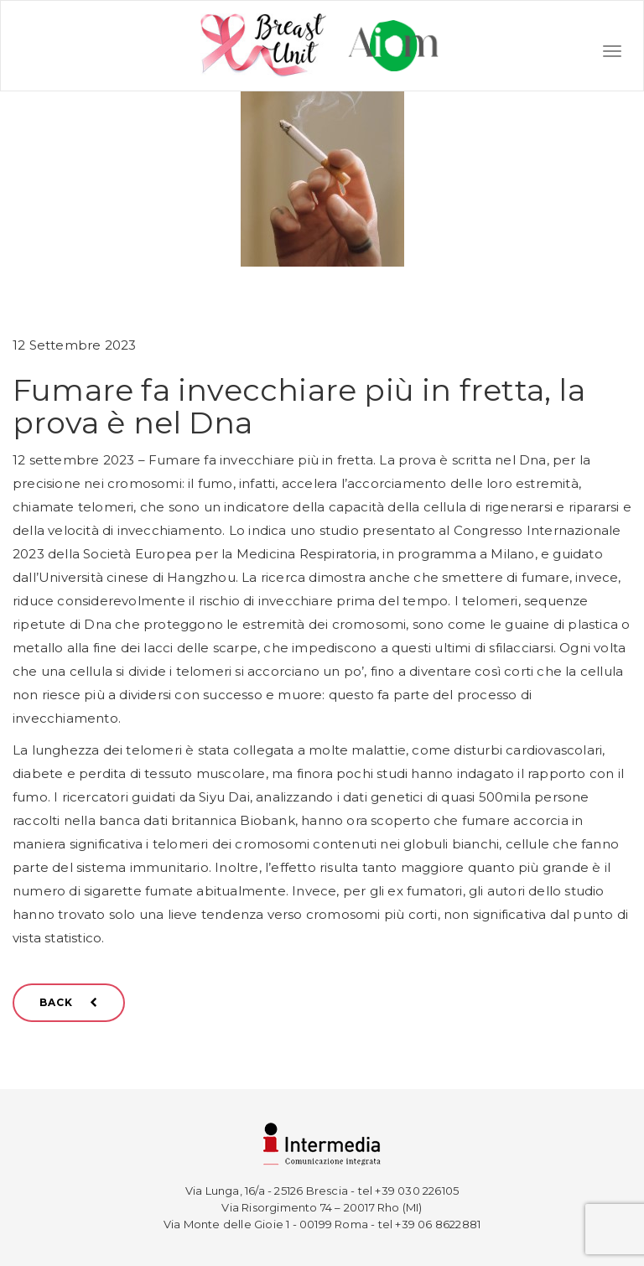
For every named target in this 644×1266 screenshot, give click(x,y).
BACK (68, 1002)
